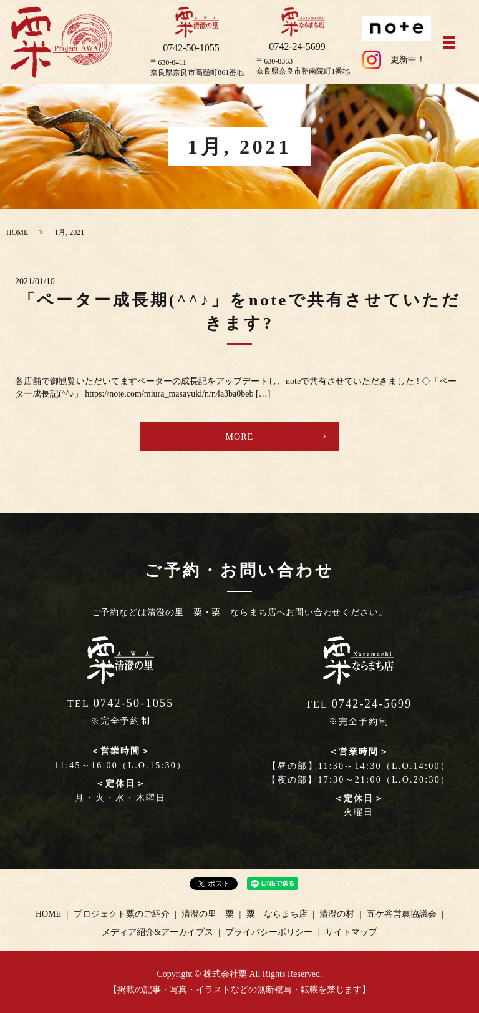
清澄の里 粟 (207, 914)
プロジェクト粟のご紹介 (122, 914)
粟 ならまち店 (276, 914)
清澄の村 (336, 914)
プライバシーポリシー (268, 932)
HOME (17, 232)
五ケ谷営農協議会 (402, 914)
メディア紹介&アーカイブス (157, 932)
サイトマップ (351, 932)
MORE (240, 437)
